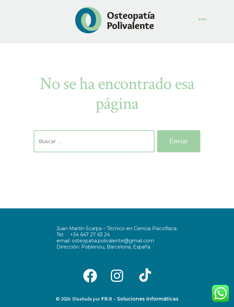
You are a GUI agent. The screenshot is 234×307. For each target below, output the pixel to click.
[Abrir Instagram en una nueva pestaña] (117, 275)
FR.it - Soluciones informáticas (140, 299)
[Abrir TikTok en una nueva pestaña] (144, 275)
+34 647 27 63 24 (90, 235)
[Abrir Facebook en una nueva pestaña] (90, 275)
